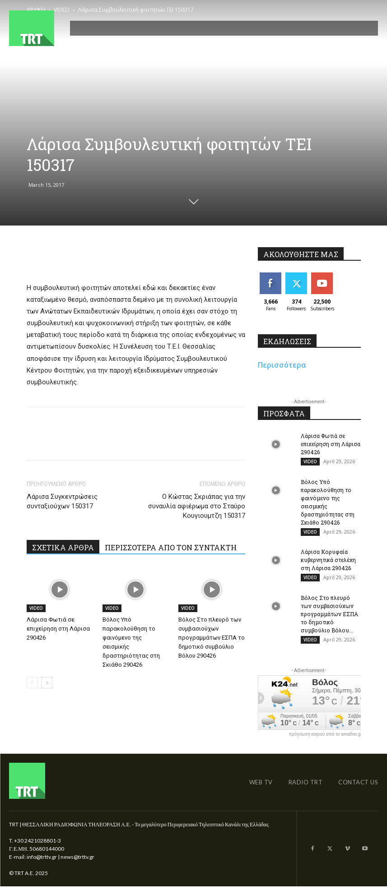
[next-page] (46, 682)
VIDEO (36, 608)
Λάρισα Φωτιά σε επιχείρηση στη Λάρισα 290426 (58, 628)
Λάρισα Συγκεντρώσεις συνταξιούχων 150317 (62, 501)
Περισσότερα (282, 365)
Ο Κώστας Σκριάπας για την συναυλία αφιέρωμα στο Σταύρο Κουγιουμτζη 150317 (196, 506)
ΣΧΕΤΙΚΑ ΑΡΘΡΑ (63, 547)
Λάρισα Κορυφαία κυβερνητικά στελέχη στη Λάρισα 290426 (328, 564)
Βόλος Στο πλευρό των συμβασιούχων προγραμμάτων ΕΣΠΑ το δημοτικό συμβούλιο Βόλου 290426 (211, 637)
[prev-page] (32, 682)
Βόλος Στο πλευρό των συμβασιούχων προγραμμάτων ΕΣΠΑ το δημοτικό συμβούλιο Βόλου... (329, 620)
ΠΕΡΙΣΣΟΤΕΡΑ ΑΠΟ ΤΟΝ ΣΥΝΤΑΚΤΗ (171, 547)
